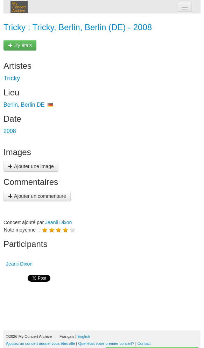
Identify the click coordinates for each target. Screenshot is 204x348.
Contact (144, 343)
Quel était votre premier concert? (106, 343)
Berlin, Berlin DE (23, 105)
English (83, 336)
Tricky (11, 78)
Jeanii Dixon (58, 222)
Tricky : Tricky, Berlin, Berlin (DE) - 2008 (77, 27)
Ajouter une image (31, 166)
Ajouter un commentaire (37, 196)
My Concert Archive (19, 7)
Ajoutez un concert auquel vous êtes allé (40, 343)
